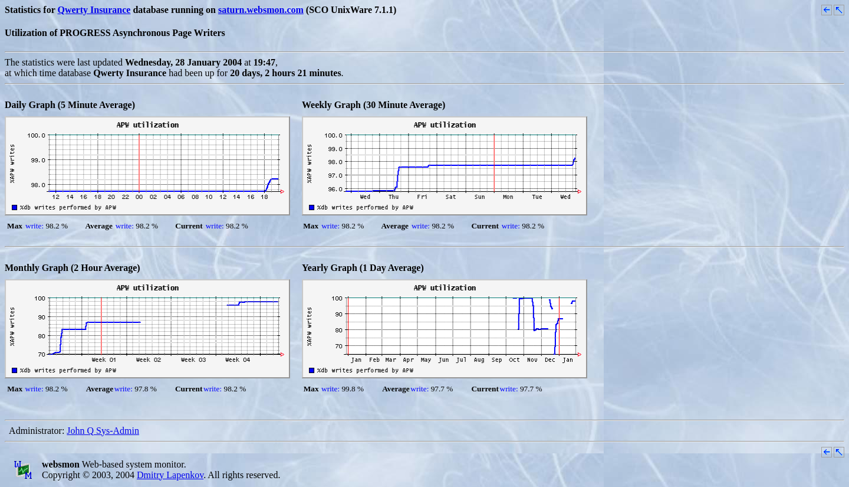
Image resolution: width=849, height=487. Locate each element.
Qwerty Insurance (93, 10)
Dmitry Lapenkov (170, 475)
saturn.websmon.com (261, 10)
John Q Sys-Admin (103, 431)
